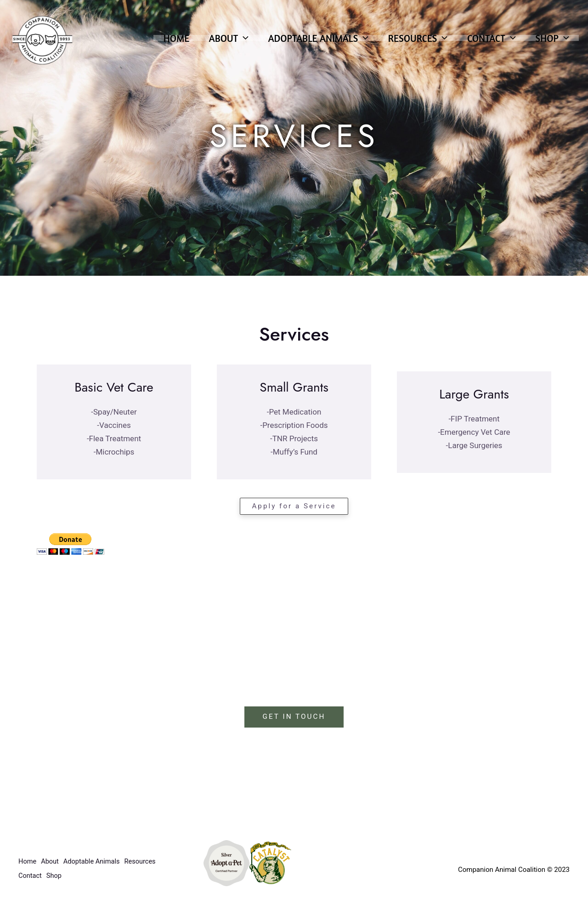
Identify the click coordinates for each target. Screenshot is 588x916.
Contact (489, 43)
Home (164, 43)
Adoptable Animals (310, 43)
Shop (551, 43)
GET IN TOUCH (293, 717)
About (218, 43)
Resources (413, 43)
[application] (233, 43)
